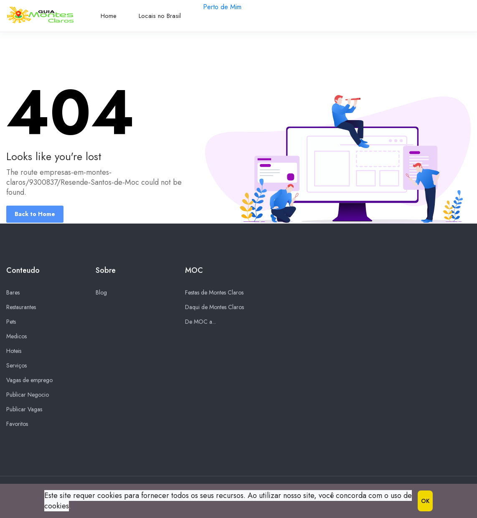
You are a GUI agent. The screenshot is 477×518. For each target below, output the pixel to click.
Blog (101, 293)
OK (425, 501)
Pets (11, 322)
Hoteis (13, 351)
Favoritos (17, 424)
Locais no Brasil (160, 15)
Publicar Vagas (24, 409)
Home (109, 15)
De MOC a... (200, 322)
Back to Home (35, 214)
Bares (13, 293)
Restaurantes (21, 307)
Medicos (16, 336)
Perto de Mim (222, 7)
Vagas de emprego (29, 380)
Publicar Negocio (27, 395)
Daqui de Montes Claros (214, 307)
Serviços (16, 366)
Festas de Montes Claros (214, 293)
